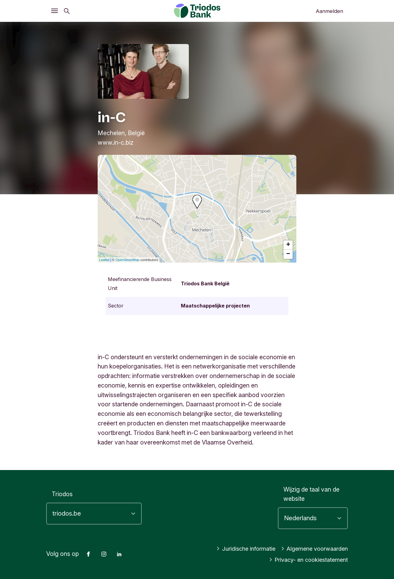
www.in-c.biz (115, 142)
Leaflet (104, 260)
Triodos (62, 494)
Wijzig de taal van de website (311, 494)
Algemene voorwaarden (312, 548)
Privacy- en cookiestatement (305, 559)
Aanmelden (329, 11)
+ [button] (288, 245)
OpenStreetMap (128, 260)
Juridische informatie (238, 548)
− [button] (288, 254)
